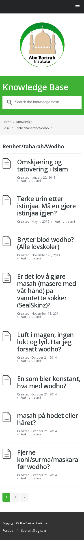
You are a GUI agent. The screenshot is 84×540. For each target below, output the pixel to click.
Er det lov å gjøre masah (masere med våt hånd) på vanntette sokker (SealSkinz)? (46, 290)
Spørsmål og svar (33, 530)
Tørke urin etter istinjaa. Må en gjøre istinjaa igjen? (46, 205)
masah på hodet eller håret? (47, 419)
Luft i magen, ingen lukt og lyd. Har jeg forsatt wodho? (45, 341)
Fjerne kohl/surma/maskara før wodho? (47, 459)
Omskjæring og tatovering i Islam (42, 165)
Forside (7, 530)
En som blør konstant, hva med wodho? (48, 382)
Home (6, 122)
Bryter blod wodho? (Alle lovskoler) (45, 243)
